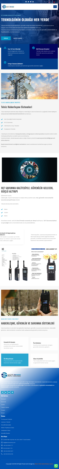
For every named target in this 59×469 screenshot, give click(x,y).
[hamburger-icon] (55, 6)
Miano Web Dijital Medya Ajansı (44, 464)
